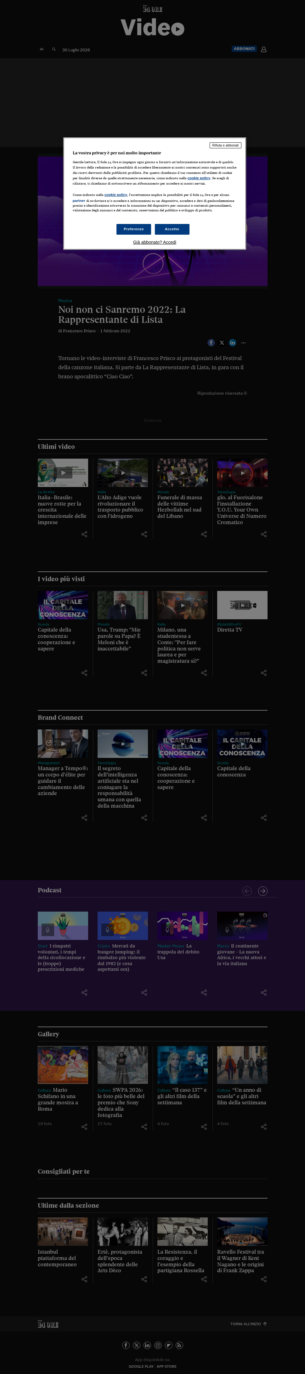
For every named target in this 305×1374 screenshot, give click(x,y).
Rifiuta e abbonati (225, 145)
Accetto (172, 229)
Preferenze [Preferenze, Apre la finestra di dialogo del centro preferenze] (134, 229)
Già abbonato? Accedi (154, 242)
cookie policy (199, 178)
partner (79, 201)
